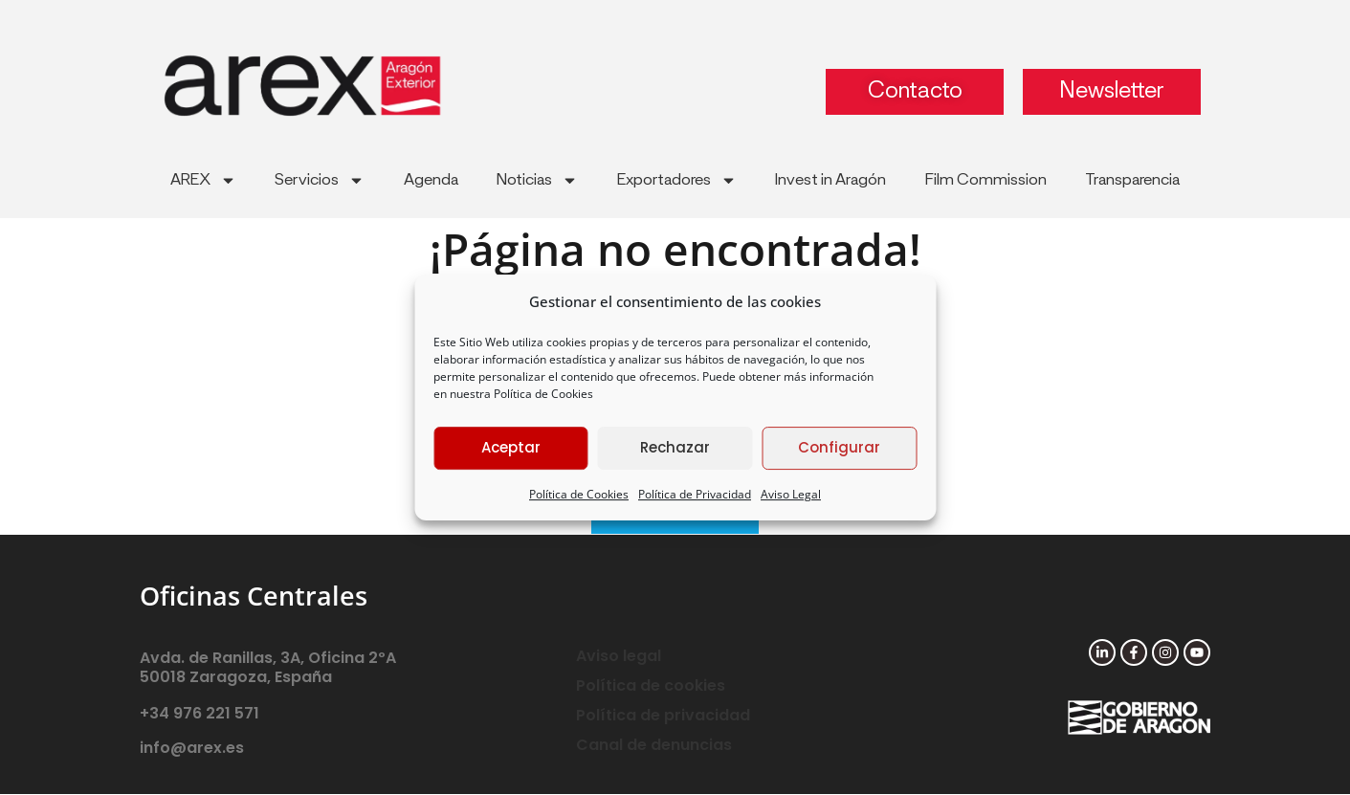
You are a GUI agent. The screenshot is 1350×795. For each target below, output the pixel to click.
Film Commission (986, 180)
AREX (203, 180)
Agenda (431, 180)
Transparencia (1132, 180)
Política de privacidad (663, 716)
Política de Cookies (543, 394)
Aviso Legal (791, 494)
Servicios (320, 180)
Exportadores (677, 180)
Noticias (537, 180)
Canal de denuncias (654, 746)
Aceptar (511, 447)
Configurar (839, 447)
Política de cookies (650, 686)
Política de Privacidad (694, 494)
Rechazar (675, 447)
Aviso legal (618, 657)
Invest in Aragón (830, 180)
